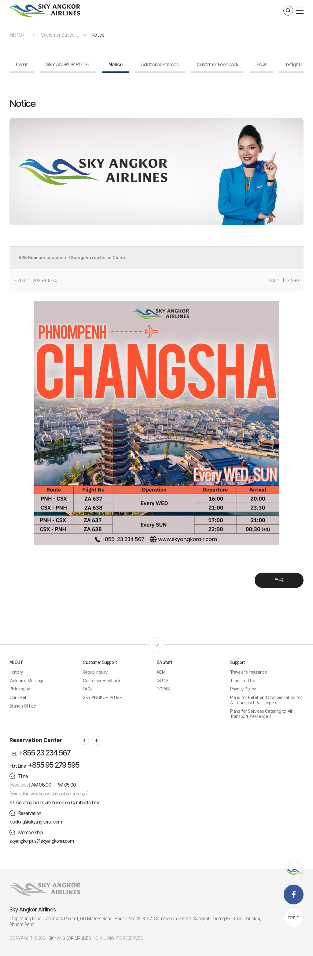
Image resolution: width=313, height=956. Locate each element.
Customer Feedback (101, 680)
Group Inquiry (95, 672)
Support (237, 662)
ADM (161, 672)
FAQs (87, 688)
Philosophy (19, 688)
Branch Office (22, 706)
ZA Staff (164, 662)
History (16, 672)
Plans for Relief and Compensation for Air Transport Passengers (266, 700)
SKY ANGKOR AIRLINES (70, 938)
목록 (279, 580)
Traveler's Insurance (248, 672)
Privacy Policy (243, 688)
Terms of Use (242, 680)
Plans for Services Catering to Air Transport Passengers (261, 714)
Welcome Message (27, 680)
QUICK (162, 680)
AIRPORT (18, 35)
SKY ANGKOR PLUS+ (102, 697)
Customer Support (59, 35)
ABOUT (16, 662)
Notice (98, 35)
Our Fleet (18, 697)
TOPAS (163, 688)
